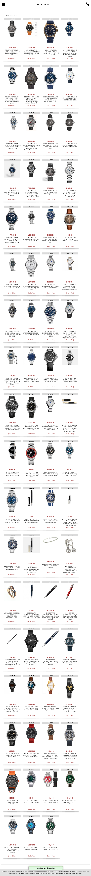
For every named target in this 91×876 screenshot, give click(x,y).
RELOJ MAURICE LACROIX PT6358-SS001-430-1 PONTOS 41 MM (31, 333)
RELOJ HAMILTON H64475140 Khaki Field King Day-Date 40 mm (12, 520)
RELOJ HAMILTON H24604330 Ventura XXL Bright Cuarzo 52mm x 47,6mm (31, 662)
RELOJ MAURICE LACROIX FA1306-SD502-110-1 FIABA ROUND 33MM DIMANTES (69, 194)
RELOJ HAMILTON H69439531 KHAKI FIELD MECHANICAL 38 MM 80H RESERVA (50, 756)
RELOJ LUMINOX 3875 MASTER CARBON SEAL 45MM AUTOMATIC (31, 755)
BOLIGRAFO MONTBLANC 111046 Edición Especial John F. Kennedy (50, 662)
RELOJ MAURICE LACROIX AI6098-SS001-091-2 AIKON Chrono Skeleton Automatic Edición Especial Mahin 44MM (31, 147)
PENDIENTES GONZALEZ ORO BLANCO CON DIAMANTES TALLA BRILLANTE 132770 (70, 569)
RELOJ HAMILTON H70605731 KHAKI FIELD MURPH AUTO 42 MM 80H (31, 427)
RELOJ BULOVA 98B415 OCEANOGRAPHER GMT (70, 802)
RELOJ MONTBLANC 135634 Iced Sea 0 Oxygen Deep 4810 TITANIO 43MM (12, 193)
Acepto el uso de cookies (46, 868)
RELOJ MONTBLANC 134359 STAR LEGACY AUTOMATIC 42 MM (69, 145)
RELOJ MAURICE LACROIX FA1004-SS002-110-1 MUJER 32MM (50, 286)
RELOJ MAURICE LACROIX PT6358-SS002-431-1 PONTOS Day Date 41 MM (50, 334)
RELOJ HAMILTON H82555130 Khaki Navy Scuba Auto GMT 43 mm (50, 473)
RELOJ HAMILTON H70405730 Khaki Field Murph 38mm (12, 755)
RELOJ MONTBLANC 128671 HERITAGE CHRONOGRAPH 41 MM (70, 239)
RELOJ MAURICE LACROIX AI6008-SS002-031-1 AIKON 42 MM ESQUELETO (12, 146)
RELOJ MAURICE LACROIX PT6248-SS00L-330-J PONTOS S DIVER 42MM (31, 52)
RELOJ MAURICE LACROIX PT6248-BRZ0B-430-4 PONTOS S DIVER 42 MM (51, 52)
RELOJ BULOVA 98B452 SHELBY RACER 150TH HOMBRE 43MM (51, 520)
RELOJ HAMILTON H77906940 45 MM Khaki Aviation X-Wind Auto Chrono (70, 662)
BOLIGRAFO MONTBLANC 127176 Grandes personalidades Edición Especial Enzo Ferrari (70, 616)
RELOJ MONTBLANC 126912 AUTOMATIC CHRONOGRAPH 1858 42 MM (50, 240)
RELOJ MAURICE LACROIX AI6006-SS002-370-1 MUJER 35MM (12, 286)
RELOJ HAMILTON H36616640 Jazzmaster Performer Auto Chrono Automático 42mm (70, 756)
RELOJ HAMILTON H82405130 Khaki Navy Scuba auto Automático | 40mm (31, 474)
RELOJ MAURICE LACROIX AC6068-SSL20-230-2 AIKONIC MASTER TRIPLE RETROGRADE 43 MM (31, 194)
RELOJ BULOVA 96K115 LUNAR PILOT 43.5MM (51, 801)
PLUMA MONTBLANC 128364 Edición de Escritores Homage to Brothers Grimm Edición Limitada (12, 663)
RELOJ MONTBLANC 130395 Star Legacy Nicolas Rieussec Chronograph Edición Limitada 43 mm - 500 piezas (31, 100)
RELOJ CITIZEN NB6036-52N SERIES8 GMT (31, 848)
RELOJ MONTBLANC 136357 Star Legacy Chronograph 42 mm (50, 192)
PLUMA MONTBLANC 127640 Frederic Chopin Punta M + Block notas (31, 520)
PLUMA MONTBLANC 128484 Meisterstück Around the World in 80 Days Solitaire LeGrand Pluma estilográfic (69, 428)
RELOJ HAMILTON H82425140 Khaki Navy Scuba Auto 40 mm (69, 473)
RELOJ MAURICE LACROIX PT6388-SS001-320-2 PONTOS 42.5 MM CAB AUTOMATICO (12, 427)
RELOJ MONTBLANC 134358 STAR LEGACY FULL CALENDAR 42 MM (12, 52)
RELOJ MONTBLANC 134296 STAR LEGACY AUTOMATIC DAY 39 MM (50, 146)
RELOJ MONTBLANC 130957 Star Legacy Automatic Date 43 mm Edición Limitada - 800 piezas (12, 100)
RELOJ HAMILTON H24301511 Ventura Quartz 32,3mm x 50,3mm (50, 708)
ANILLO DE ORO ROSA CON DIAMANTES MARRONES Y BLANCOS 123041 (12, 615)
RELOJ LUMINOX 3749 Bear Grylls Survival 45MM (12, 802)
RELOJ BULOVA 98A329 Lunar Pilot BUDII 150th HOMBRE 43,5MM (12, 567)
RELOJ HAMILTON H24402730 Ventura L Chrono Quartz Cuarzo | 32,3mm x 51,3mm (70, 709)
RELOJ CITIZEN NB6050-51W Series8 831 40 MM (31, 801)
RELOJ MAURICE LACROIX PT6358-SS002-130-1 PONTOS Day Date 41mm (31, 287)
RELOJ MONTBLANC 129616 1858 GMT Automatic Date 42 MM (31, 380)
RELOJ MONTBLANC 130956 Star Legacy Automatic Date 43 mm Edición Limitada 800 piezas (70, 53)
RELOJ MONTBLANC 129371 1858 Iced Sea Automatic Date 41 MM (70, 380)
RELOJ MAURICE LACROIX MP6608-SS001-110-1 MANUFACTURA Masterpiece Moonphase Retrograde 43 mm (69, 335)
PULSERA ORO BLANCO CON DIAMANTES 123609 (50, 565)
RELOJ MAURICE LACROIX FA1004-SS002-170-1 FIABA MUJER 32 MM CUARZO (50, 427)
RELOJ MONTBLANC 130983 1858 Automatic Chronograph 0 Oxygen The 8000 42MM (12, 334)
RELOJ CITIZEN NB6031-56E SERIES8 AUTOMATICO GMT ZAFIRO (12, 850)
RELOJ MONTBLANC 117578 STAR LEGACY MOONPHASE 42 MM (69, 98)
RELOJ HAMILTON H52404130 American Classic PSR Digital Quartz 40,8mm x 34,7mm (12, 709)
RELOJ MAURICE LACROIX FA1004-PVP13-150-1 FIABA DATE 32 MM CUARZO (69, 287)
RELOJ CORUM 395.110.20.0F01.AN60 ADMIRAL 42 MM (50, 380)
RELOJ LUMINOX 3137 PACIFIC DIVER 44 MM (50, 848)
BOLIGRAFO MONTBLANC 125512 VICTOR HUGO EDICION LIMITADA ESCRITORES (31, 615)
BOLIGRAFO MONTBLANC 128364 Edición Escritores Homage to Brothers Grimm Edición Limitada (50, 616)
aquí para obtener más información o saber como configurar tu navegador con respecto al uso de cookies (50, 873)
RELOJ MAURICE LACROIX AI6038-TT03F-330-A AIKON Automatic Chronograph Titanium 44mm (12, 381)
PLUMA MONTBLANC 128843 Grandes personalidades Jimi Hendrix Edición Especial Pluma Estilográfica (69, 522)
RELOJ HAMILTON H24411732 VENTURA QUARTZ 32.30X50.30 (12, 473)
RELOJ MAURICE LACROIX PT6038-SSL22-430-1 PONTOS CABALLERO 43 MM (12, 240)
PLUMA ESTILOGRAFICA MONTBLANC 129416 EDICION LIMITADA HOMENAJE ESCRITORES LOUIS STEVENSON (31, 570)
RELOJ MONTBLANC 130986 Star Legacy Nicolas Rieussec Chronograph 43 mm (50, 99)
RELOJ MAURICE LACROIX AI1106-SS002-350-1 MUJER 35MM (31, 239)
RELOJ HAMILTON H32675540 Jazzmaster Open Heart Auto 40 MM (31, 708)
